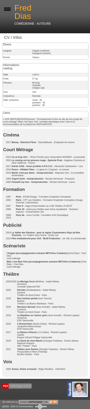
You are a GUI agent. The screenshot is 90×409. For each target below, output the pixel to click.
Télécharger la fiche (20, 386)
